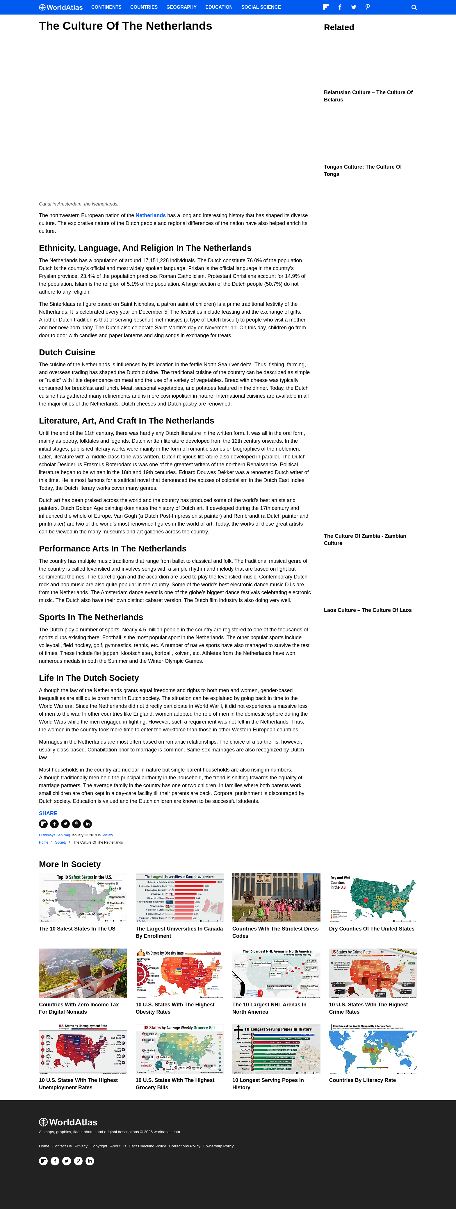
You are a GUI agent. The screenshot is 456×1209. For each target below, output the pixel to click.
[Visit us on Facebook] (55, 1161)
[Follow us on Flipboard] (43, 1161)
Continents (106, 7)
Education (219, 7)
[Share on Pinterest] (76, 823)
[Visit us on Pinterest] (78, 1161)
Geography (181, 7)
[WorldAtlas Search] (414, 7)
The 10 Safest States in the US (77, 929)
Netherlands (151, 215)
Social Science (261, 7)
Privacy (81, 1146)
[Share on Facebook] (54, 823)
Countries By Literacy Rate (362, 1080)
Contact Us (62, 1146)
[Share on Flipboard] (43, 823)
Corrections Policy (184, 1146)
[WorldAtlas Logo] (63, 7)
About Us (118, 1146)
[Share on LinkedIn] (87, 823)
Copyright (98, 1146)
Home (44, 1146)
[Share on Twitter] (65, 823)
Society (107, 835)
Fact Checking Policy (147, 1146)
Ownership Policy (218, 1146)
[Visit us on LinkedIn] (90, 1161)
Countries (144, 7)
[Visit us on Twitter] (66, 1161)
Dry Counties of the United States (372, 929)
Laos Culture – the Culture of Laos (368, 610)
